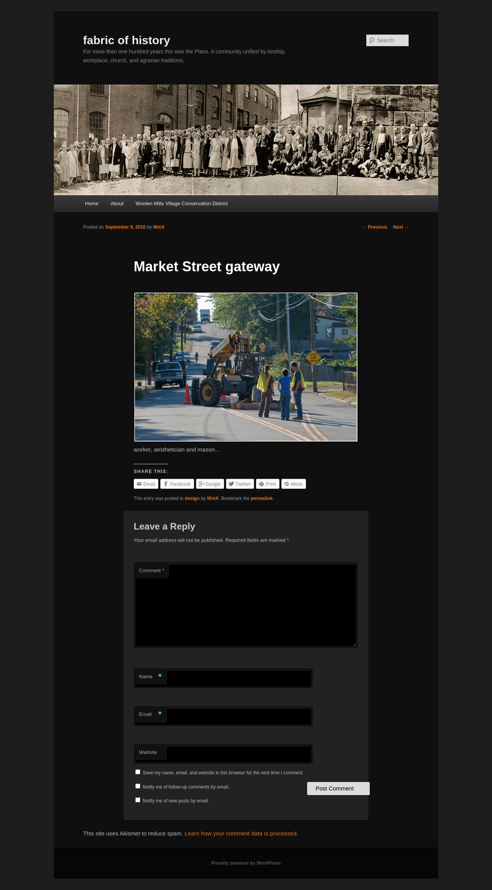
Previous (374, 227)
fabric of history (126, 40)
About (116, 203)
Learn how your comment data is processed (240, 833)
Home (91, 203)
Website (148, 752)
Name (150, 676)
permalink (262, 498)
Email (150, 714)
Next (401, 227)
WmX (159, 227)
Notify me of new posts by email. (176, 801)
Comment (151, 570)
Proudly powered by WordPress (246, 863)
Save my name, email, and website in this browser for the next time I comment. (223, 772)
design (192, 498)
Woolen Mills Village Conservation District (182, 203)
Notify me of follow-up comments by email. (186, 787)
